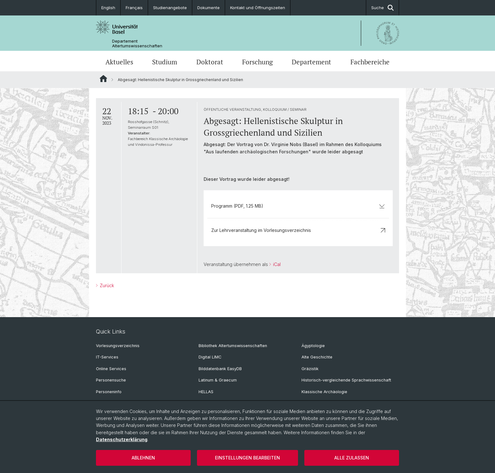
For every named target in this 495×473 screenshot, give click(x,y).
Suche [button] (382, 8)
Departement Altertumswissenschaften (137, 43)
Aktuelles (119, 61)
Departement (311, 61)
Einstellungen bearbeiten (247, 457)
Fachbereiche (370, 61)
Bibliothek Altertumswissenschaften (233, 345)
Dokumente (208, 7)
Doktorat (209, 61)
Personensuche (111, 380)
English (108, 7)
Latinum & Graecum (218, 380)
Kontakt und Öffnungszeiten (257, 7)
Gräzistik (310, 368)
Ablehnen (143, 457)
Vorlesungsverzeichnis (118, 345)
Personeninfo (109, 391)
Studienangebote (170, 7)
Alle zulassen (351, 457)
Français (134, 7)
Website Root (103, 78)
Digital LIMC (210, 357)
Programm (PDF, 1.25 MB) (298, 206)
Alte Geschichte (316, 357)
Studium (164, 61)
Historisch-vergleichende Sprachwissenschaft (346, 380)
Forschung (257, 61)
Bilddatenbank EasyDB (220, 368)
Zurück (106, 285)
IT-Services (107, 357)
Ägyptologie (313, 345)
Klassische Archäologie (324, 391)
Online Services (111, 368)
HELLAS (206, 391)
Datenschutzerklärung (121, 439)
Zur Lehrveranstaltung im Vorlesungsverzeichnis (298, 230)
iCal (276, 264)
